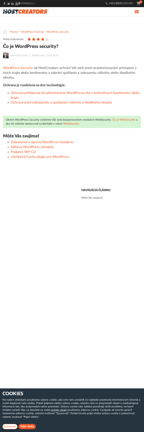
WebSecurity (71, 123)
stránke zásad (59, 410)
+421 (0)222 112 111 (121, 3)
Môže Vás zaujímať (92, 198)
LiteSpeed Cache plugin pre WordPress (40, 157)
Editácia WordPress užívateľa (32, 147)
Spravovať (10, 426)
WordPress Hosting (32, 32)
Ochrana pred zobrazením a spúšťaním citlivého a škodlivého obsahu (61, 102)
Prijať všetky (27, 426)
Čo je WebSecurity (123, 119)
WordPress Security (18, 68)
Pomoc (14, 32)
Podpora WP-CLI (23, 152)
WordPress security (57, 32)
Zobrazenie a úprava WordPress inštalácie (42, 142)
